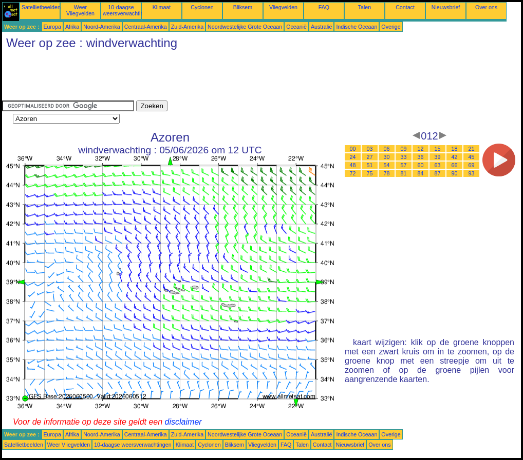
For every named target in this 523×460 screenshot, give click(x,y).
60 (421, 165)
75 (370, 173)
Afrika (72, 27)
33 (404, 157)
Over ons (486, 7)
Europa (52, 27)
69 (472, 165)
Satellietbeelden (41, 7)
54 (387, 165)
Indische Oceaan (356, 27)
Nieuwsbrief (446, 7)
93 (472, 173)
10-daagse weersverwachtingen (128, 10)
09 (404, 149)
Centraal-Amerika (145, 27)
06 (387, 149)
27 (370, 157)
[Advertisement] (189, 77)
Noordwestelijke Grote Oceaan (245, 27)
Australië (321, 27)
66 (455, 165)
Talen (364, 7)
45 (472, 157)
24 (353, 157)
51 (370, 165)
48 (353, 165)
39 (438, 157)
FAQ (324, 7)
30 (387, 157)
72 (353, 173)
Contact (405, 7)
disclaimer (183, 421)
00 (353, 149)
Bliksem (242, 7)
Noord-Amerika (101, 27)
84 (421, 173)
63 (438, 165)
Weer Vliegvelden (80, 10)
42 (455, 157)
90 (455, 173)
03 (370, 149)
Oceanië (296, 27)
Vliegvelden (283, 7)
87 (438, 173)
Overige (390, 27)
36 (421, 157)
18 (455, 149)
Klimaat (162, 7)
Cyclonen (202, 7)
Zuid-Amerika (187, 27)
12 (421, 149)
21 (472, 149)
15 (438, 149)
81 (404, 173)
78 (387, 173)
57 (404, 165)
